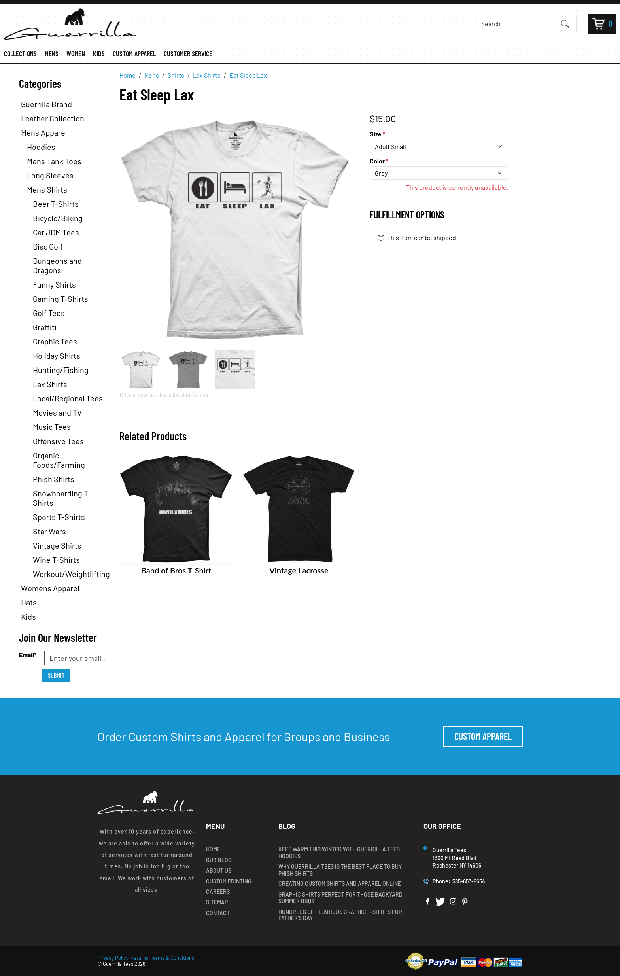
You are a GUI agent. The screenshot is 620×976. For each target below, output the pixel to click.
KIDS (99, 53)
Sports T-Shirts (59, 517)
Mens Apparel (44, 132)
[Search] (517, 23)
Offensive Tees (58, 441)
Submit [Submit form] (56, 675)
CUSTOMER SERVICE (188, 53)
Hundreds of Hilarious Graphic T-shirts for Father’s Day (340, 915)
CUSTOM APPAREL (134, 53)
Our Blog (219, 860)
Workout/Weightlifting (71, 574)
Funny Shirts (54, 284)
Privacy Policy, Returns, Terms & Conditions (145, 958)
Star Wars (49, 531)
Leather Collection (52, 118)
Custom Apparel (483, 736)
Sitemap (217, 902)
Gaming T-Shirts (60, 298)
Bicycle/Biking (58, 218)
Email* (27, 654)
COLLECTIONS (20, 53)
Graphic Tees (55, 341)
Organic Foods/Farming (59, 459)
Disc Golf (48, 246)
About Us (218, 871)
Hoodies (41, 146)
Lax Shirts (50, 384)
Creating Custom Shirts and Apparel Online (339, 884)
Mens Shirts (47, 189)
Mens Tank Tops (54, 161)
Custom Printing (228, 881)
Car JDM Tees (56, 232)
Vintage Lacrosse (299, 570)
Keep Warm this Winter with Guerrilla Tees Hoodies (339, 852)
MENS (52, 53)
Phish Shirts (53, 479)
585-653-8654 (468, 881)
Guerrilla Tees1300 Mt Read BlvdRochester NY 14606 (457, 858)
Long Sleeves (50, 175)
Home (213, 849)
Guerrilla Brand (46, 104)
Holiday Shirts (56, 355)
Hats (29, 602)
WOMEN (75, 53)
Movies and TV (57, 412)
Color (379, 161)
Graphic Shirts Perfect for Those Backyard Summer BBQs (340, 897)
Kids (28, 616)
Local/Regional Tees (68, 398)
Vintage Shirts (57, 545)
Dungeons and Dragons (57, 265)
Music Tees (52, 426)
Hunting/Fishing (61, 370)
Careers (218, 892)
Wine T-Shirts (56, 559)
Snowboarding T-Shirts (62, 497)
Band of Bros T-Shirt (176, 570)
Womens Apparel (50, 588)
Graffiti (45, 327)
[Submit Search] (565, 23)
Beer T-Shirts (56, 203)
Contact (218, 913)
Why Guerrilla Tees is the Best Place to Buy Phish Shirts (340, 870)
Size (377, 134)
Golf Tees (49, 313)
